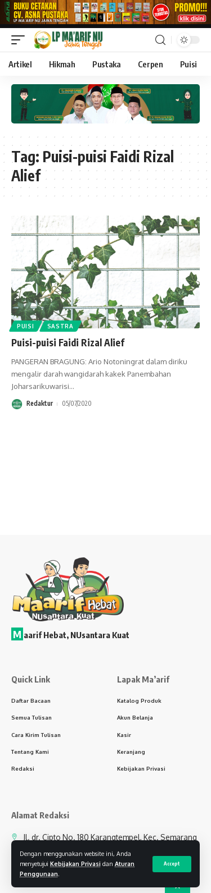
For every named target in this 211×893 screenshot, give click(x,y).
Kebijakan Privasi (75, 863)
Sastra (60, 326)
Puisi (25, 326)
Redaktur (39, 403)
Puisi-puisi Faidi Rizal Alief (67, 342)
